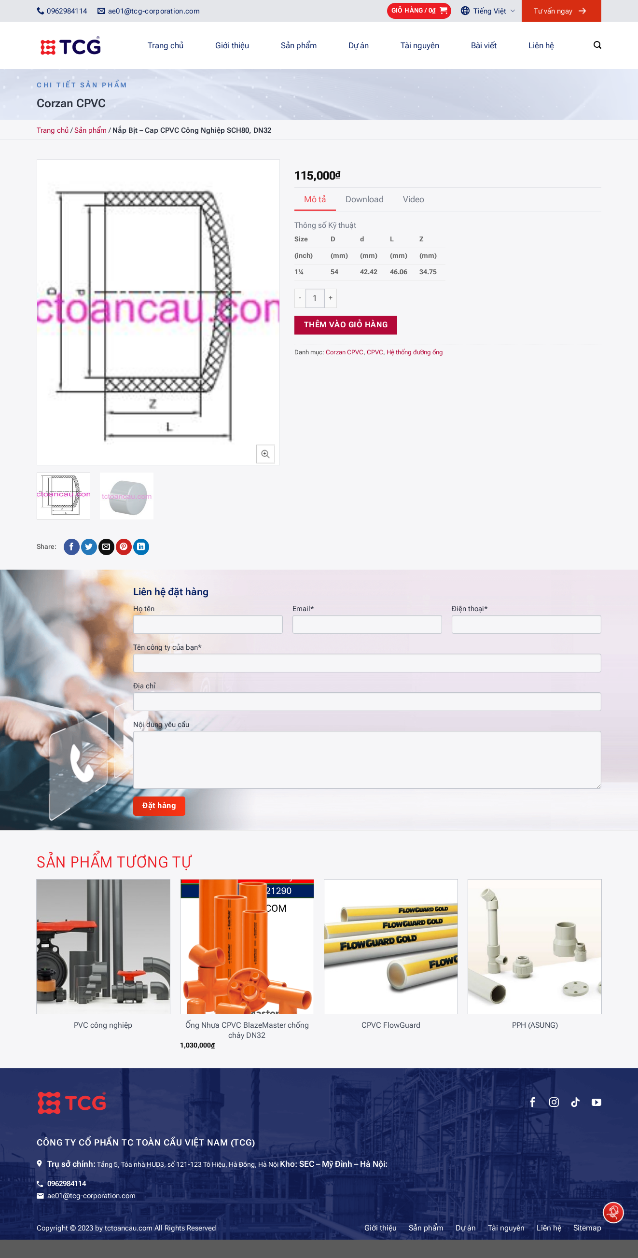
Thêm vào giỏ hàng (346, 325)
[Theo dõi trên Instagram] (554, 1103)
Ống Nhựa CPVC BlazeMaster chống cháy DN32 (247, 1030)
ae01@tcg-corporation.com (91, 1195)
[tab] (315, 199)
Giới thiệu (232, 45)
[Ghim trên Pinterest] (124, 547)
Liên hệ (541, 45)
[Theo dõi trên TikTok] (575, 1103)
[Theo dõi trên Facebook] (533, 1103)
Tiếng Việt (494, 10)
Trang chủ (165, 45)
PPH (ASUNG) (535, 1025)
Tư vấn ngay (553, 11)
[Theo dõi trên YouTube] (596, 1103)
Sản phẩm (299, 45)
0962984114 (66, 1183)
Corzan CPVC (344, 352)
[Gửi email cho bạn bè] (106, 547)
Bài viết (484, 45)
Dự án (358, 45)
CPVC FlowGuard (390, 1025)
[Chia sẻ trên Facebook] (72, 547)
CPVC (375, 352)
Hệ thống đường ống (415, 352)
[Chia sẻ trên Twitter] (89, 547)
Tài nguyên (420, 45)
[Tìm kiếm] (597, 45)
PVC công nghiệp (103, 1025)
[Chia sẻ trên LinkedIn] (141, 547)
